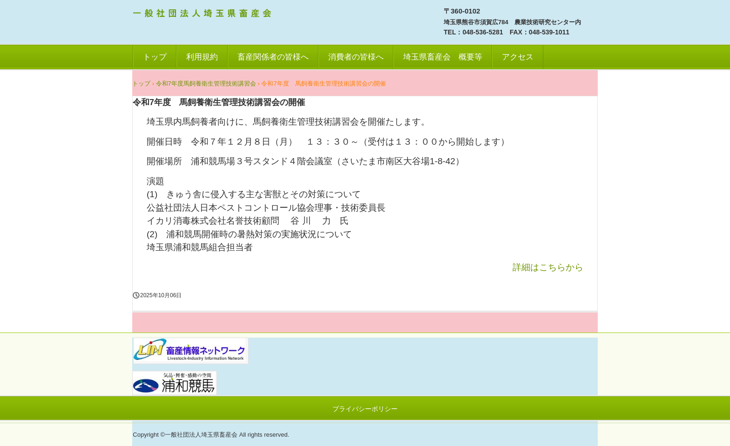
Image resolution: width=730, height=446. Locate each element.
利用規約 (202, 57)
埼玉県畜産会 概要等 (442, 57)
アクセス (518, 57)
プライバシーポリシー (365, 409)
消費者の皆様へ (356, 57)
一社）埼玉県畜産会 (203, 14)
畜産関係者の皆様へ (273, 57)
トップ (155, 57)
